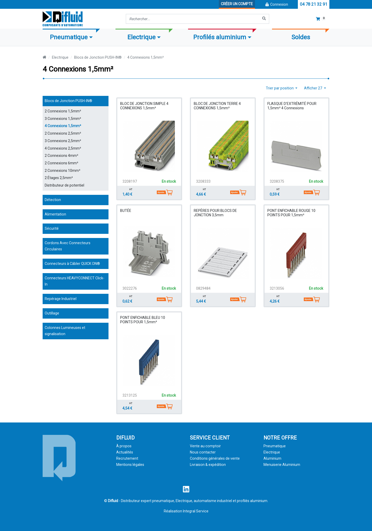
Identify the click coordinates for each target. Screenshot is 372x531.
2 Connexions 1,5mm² (63, 111)
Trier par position (280, 88)
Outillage (52, 313)
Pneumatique (275, 446)
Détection (53, 200)
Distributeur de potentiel (64, 185)
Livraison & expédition (208, 465)
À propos (123, 446)
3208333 (203, 181)
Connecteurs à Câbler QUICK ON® (72, 263)
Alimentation (55, 214)
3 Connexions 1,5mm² (63, 119)
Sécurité (52, 228)
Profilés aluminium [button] (219, 37)
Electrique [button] (141, 37)
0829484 (203, 288)
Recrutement (127, 458)
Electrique (60, 57)
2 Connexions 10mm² (62, 170)
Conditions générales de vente (215, 458)
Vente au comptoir (205, 446)
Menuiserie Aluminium (282, 465)
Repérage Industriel (60, 299)
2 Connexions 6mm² (61, 163)
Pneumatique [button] (69, 37)
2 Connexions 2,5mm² (63, 133)
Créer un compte (237, 4)
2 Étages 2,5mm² (59, 178)
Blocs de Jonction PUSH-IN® (98, 57)
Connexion (276, 4)
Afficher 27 (313, 88)
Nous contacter (203, 452)
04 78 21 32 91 (313, 4)
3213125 (129, 395)
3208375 (277, 181)
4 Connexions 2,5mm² (63, 148)
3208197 (129, 181)
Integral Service (195, 511)
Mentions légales (130, 465)
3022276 (129, 288)
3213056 (277, 288)
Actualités (124, 452)
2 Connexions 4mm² (61, 155)
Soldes (300, 37)
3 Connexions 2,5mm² (63, 141)
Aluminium (272, 458)
